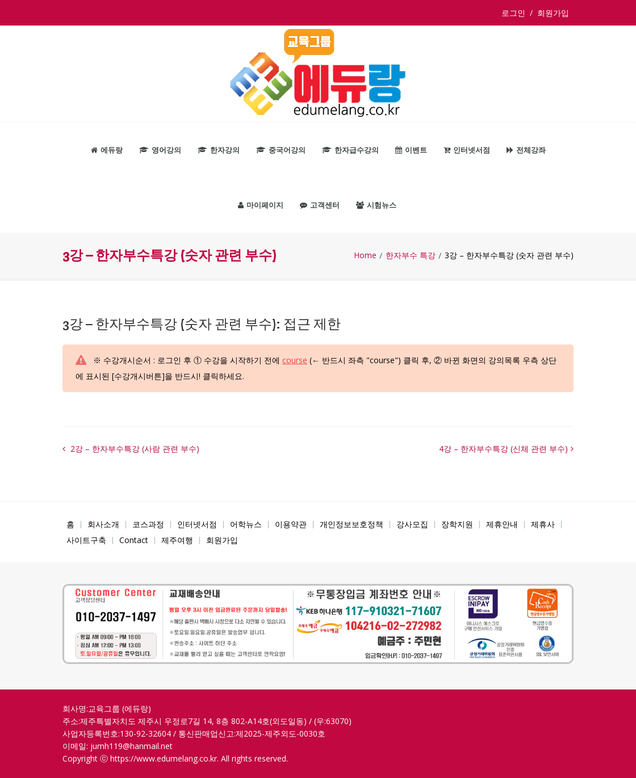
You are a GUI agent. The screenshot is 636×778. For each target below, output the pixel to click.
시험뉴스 (376, 205)
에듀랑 (107, 150)
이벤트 (411, 150)
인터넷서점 (466, 150)
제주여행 (177, 540)
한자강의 (219, 150)
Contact (133, 540)
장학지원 (457, 524)
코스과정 (148, 524)
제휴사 (543, 524)
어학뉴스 (246, 524)
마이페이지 (260, 205)
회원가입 (553, 12)
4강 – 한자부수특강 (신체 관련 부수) (503, 448)
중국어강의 (281, 150)
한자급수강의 (350, 150)
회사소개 (103, 524)
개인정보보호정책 (351, 524)
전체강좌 (526, 150)
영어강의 (160, 150)
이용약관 (291, 524)
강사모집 (412, 524)
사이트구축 (86, 540)
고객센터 (320, 205)
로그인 (515, 12)
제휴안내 (502, 524)
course (294, 360)
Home (365, 255)
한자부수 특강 (411, 255)
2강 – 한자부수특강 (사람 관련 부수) (133, 448)
